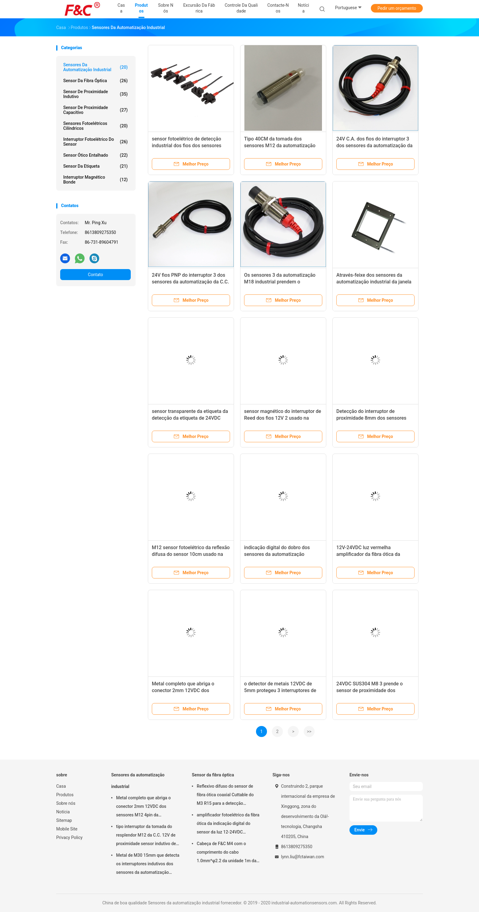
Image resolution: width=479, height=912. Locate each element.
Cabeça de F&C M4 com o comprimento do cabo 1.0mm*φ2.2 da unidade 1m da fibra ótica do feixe (226, 853)
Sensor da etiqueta (95, 166)
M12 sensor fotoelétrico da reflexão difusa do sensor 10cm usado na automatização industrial (191, 554)
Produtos (65, 794)
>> (309, 731)
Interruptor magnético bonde (95, 179)
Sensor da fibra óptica (95, 81)
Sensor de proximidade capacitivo (95, 110)
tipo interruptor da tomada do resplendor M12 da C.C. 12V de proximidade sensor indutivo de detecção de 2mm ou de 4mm (146, 836)
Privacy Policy (69, 837)
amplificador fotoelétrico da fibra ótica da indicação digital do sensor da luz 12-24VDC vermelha (228, 824)
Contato (95, 274)
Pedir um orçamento (397, 8)
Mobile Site (67, 828)
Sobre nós (65, 803)
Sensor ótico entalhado (95, 155)
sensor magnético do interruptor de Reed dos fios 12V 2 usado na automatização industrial (282, 418)
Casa (61, 786)
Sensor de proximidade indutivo (95, 94)
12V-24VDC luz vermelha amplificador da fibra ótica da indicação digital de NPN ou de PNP (375, 554)
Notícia (63, 811)
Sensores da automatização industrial (95, 67)
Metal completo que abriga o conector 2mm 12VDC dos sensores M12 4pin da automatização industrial (143, 807)
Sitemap (64, 820)
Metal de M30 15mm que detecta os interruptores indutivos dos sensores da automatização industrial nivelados (147, 865)
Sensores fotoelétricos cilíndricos (95, 126)
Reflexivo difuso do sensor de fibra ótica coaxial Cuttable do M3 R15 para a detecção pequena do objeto (225, 796)
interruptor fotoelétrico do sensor (95, 142)
